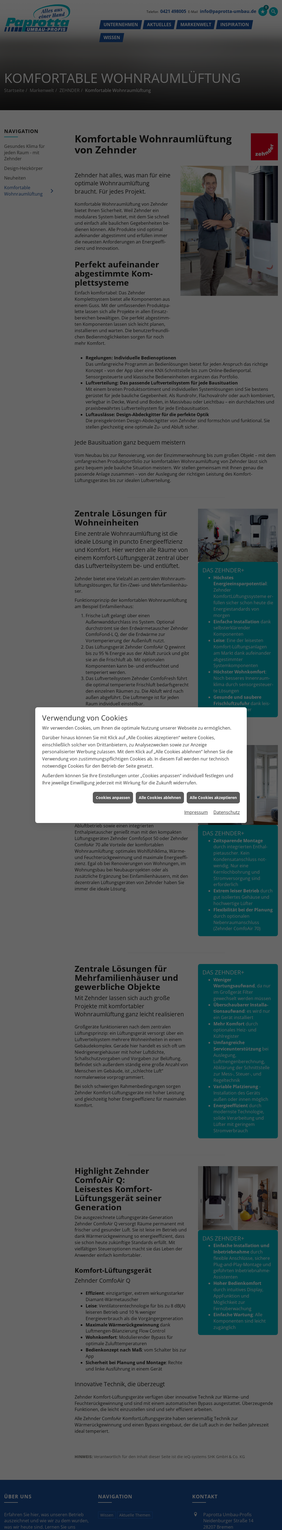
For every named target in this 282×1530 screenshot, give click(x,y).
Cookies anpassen (113, 797)
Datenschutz (226, 812)
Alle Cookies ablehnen (160, 797)
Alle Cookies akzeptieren (213, 797)
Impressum (196, 812)
